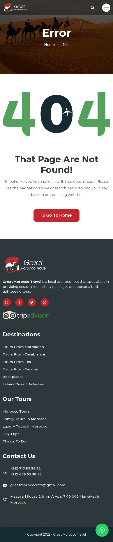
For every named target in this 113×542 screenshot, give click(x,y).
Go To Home (56, 215)
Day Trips (11, 434)
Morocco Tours (16, 411)
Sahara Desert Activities (23, 384)
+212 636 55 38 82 (26, 474)
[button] (102, 530)
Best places (13, 377)
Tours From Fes (17, 362)
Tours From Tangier (20, 369)
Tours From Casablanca (24, 354)
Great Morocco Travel (69, 535)
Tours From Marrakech (23, 347)
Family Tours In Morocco (25, 419)
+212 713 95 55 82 (25, 468)
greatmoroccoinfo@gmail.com (37, 485)
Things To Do (14, 441)
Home (49, 44)
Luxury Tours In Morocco (25, 426)
